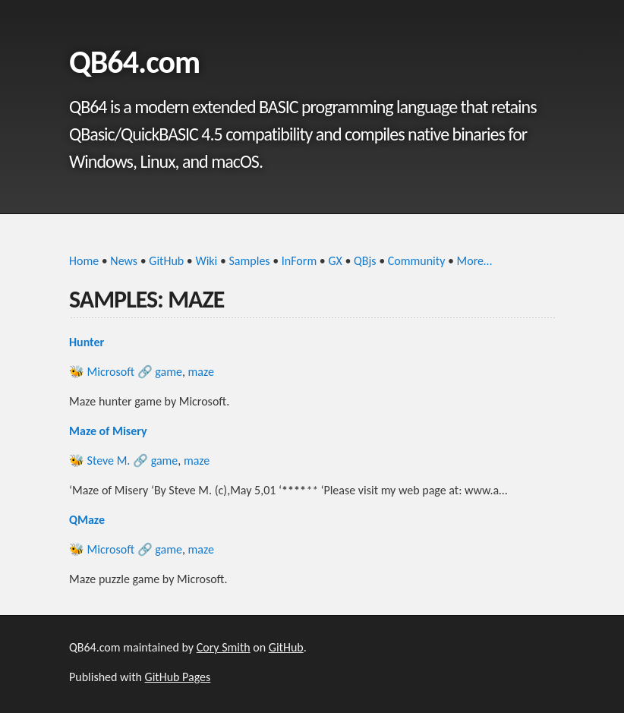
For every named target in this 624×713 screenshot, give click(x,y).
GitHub (166, 261)
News (123, 261)
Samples (249, 261)
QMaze (87, 520)
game (168, 371)
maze (201, 371)
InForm (299, 261)
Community (417, 261)
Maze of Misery (108, 431)
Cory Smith (224, 647)
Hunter (86, 342)
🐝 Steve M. (99, 460)
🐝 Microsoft (101, 371)
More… (475, 261)
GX (335, 261)
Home (84, 261)
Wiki (206, 261)
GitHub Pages (178, 677)
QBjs (365, 261)
